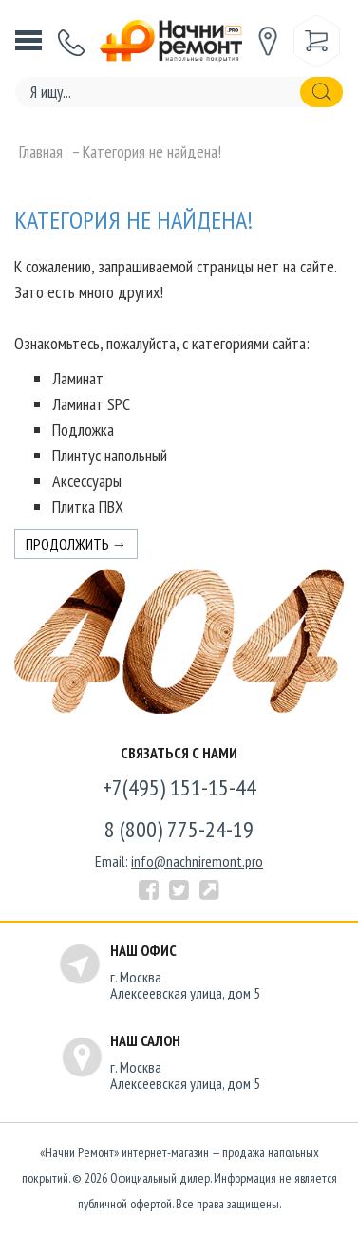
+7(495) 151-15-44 (179, 787)
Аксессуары (87, 481)
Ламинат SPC (91, 404)
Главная (41, 151)
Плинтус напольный (109, 455)
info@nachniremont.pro (197, 860)
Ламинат (78, 378)
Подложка (83, 429)
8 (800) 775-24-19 (179, 829)
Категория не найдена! (152, 151)
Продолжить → (76, 543)
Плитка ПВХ (87, 506)
